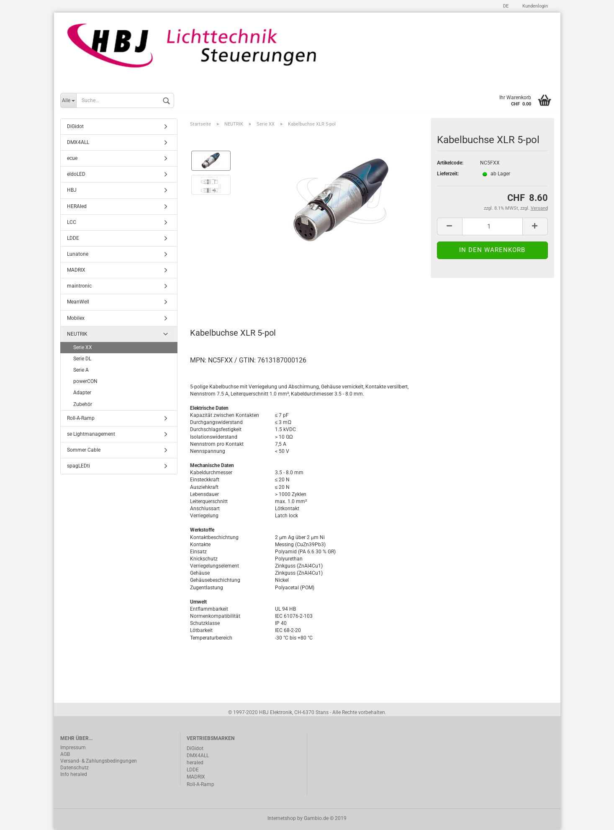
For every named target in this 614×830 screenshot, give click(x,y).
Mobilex (76, 318)
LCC (71, 223)
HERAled (77, 207)
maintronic (79, 287)
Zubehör (82, 405)
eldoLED (76, 175)
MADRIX (76, 271)
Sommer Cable (83, 451)
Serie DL (82, 359)
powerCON (85, 382)
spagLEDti (78, 467)
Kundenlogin (534, 6)
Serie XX (82, 348)
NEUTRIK (77, 334)
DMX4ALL (78, 143)
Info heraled (73, 775)
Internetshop (281, 819)
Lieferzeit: (448, 174)
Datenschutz (74, 768)
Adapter (82, 393)
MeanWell (78, 303)
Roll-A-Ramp (81, 418)
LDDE (73, 239)
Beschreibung (221, 297)
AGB (65, 755)
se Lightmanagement (91, 435)
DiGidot (75, 127)
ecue (72, 159)
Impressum (73, 748)
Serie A (81, 371)
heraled (195, 763)
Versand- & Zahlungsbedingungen (98, 761)
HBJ (72, 191)
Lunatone (77, 255)
